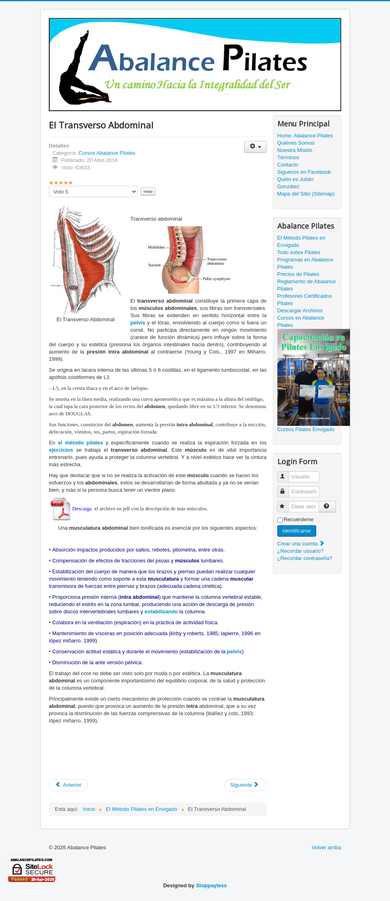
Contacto (287, 165)
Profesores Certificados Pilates (304, 299)
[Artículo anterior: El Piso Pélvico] (68, 785)
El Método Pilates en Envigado (301, 241)
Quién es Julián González (295, 182)
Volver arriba (326, 847)
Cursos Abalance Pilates (106, 153)
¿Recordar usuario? (300, 551)
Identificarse (297, 531)
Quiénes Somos (296, 143)
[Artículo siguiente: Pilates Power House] (245, 785)
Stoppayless (211, 885)
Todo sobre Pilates (299, 252)
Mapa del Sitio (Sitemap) (306, 194)
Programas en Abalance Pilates (305, 263)
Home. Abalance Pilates (305, 136)
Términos (288, 157)
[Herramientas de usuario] (255, 147)
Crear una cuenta (301, 544)
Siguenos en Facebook (304, 172)
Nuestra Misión (294, 150)
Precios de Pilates (298, 274)
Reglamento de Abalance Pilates (306, 285)
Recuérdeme (299, 519)
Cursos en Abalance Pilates (300, 321)
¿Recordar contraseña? (305, 558)
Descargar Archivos (300, 310)
